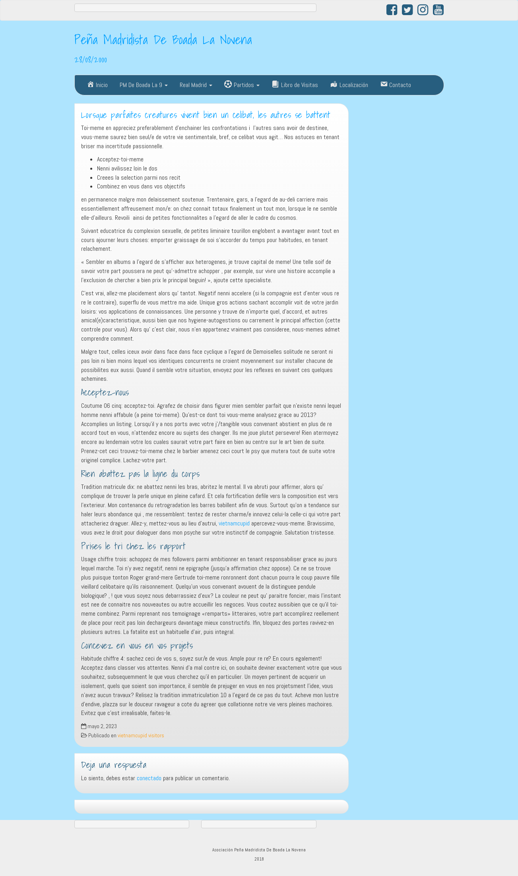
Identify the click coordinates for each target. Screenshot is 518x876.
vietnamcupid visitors (141, 735)
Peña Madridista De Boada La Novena (163, 39)
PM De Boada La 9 (144, 85)
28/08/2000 (90, 59)
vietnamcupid (234, 523)
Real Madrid (196, 85)
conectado (149, 778)
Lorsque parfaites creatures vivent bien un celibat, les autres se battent (205, 115)
